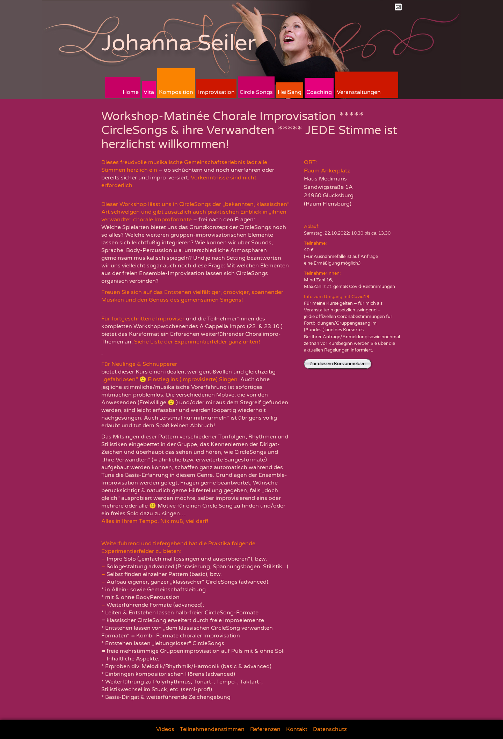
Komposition (176, 92)
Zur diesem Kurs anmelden (337, 364)
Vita (149, 92)
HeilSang (289, 92)
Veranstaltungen (359, 92)
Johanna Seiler (178, 43)
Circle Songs (256, 92)
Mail (398, 6)
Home (131, 92)
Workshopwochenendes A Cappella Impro (189, 326)
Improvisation (216, 92)
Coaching (319, 92)
